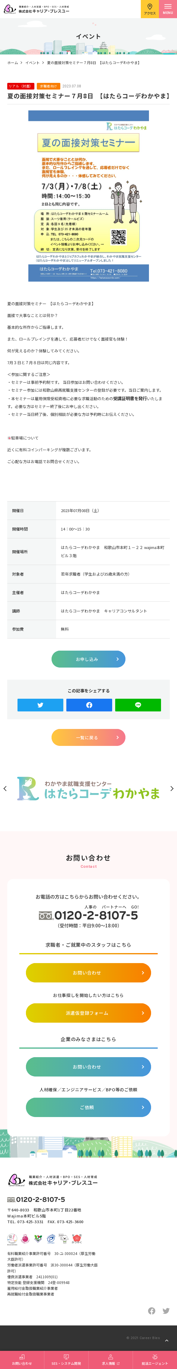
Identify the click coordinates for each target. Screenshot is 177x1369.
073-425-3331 (30, 1221)
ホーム (12, 62)
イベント (32, 62)
